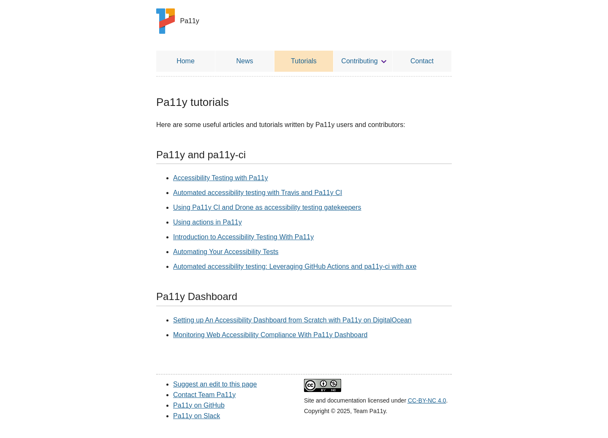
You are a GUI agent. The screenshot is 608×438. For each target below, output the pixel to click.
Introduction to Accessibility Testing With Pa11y (243, 237)
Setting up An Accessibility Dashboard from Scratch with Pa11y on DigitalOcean (292, 320)
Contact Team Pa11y (204, 394)
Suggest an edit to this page (215, 384)
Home (185, 61)
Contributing (359, 61)
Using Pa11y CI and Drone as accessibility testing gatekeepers (267, 207)
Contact (422, 61)
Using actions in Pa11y (207, 222)
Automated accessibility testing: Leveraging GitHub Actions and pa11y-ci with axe (294, 266)
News (244, 61)
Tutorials (304, 61)
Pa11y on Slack (196, 415)
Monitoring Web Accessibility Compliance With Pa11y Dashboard (270, 334)
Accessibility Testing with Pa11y (220, 177)
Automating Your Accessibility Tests (226, 251)
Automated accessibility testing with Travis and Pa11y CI (257, 192)
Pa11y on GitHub (199, 405)
